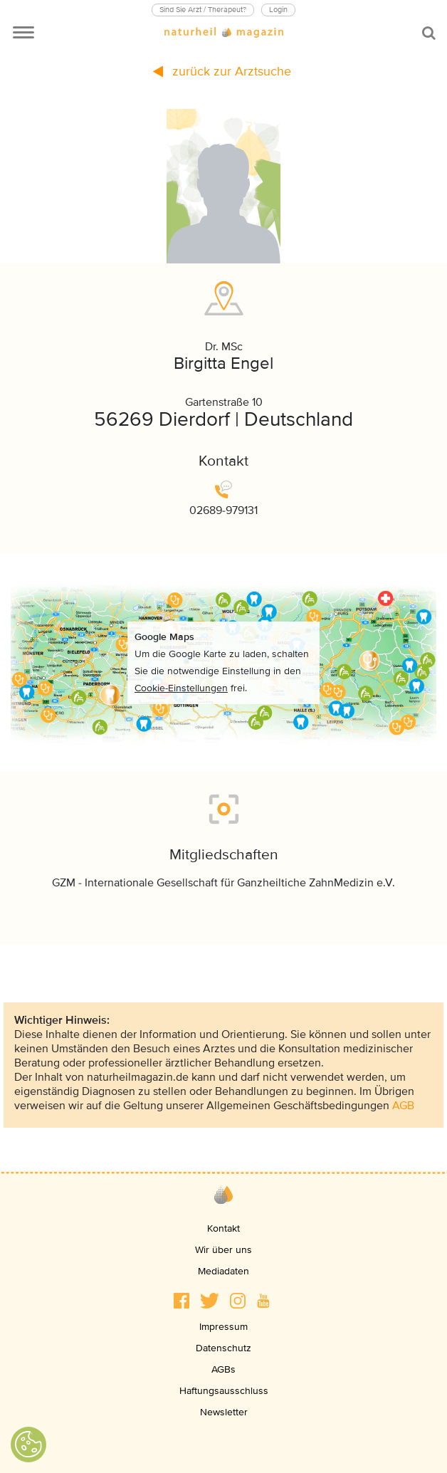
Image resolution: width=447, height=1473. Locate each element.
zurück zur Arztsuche (222, 71)
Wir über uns (223, 1250)
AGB (403, 1106)
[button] (181, 1301)
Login (278, 9)
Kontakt (223, 1228)
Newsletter (224, 1412)
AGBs (223, 1369)
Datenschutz (223, 1348)
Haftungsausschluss (223, 1391)
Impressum (223, 1327)
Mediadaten (223, 1271)
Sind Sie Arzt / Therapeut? (202, 9)
